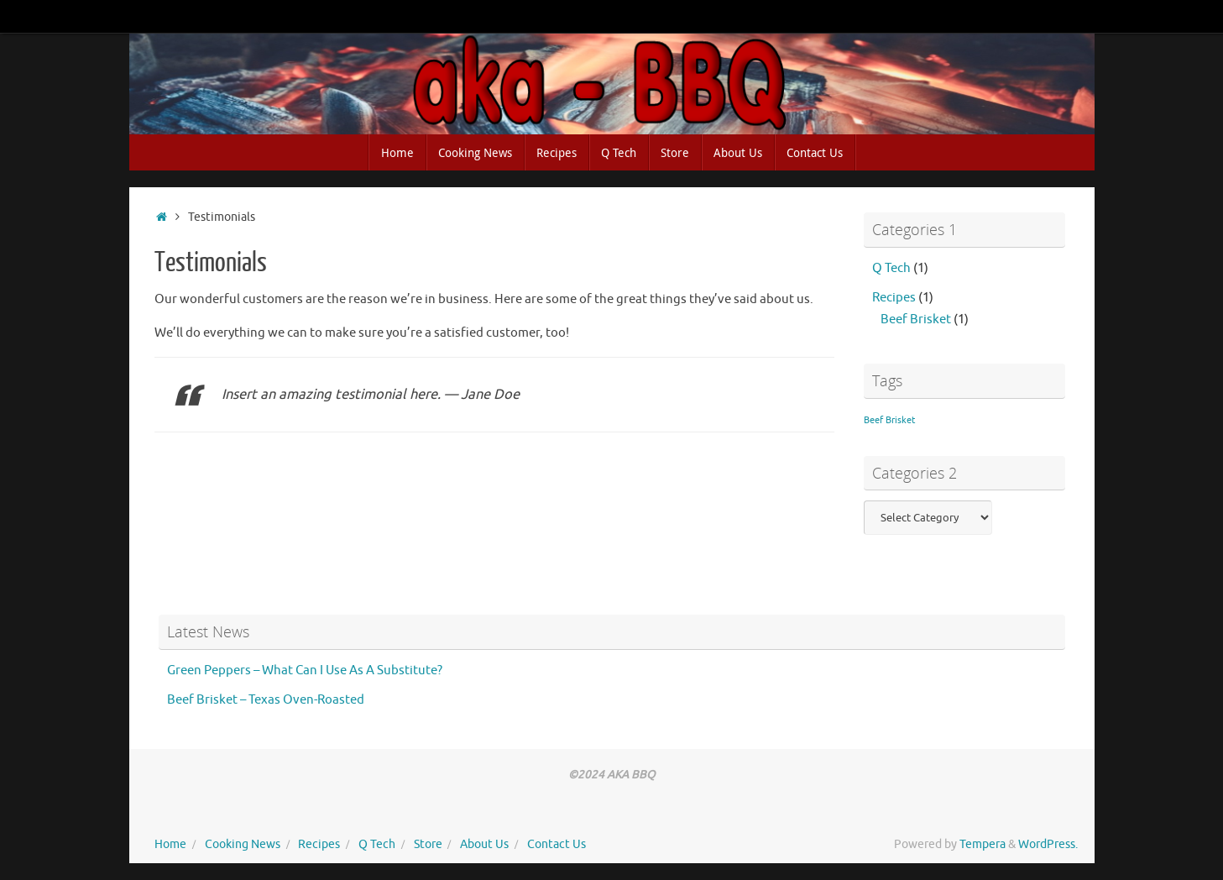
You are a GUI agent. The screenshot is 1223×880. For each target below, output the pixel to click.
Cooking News (242, 844)
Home (170, 844)
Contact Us (556, 844)
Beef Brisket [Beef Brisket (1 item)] (889, 420)
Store (428, 844)
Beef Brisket (916, 319)
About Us (484, 844)
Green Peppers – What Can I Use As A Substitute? (304, 670)
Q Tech (891, 268)
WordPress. (1048, 844)
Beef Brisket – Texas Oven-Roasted (265, 700)
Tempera (982, 844)
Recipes (894, 298)
